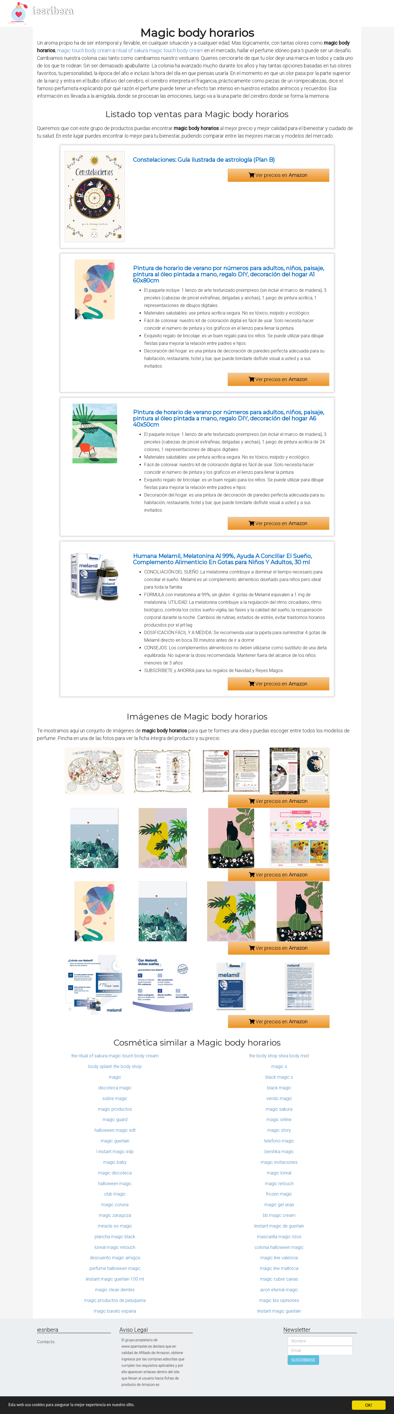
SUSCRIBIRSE (303, 1360)
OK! (368, 1405)
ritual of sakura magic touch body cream (159, 50)
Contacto (46, 1341)
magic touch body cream (84, 50)
